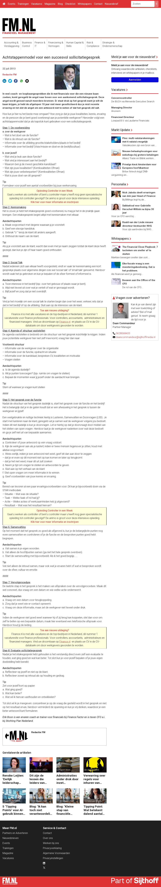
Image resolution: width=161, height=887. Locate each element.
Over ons (48, 838)
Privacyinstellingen (53, 858)
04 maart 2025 (91, 770)
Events (11, 3)
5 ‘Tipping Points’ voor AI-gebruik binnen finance (13, 810)
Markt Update (120, 130)
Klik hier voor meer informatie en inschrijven (55, 202)
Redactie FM (10, 74)
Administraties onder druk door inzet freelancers (67, 779)
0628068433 (123, 333)
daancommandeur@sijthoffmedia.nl (135, 337)
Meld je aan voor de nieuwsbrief (133, 57)
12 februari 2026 (11, 770)
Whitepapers (85, 3)
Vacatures (36, 3)
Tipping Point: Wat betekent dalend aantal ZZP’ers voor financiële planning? (93, 810)
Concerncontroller (121, 98)
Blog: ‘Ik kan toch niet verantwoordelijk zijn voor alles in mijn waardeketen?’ (41, 810)
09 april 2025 (63, 770)
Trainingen (23, 3)
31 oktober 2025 (38, 770)
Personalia (118, 184)
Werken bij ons (51, 843)
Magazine (49, 3)
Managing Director (121, 107)
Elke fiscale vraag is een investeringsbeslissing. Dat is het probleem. (138, 267)
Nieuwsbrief (111, 3)
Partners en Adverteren (15, 833)
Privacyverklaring (52, 848)
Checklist (70, 3)
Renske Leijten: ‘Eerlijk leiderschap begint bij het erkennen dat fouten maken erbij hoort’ (13, 779)
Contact (98, 3)
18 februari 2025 (11, 801)
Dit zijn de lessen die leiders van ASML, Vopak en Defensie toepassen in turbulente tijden (41, 779)
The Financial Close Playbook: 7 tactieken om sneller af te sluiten (140, 250)
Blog (60, 3)
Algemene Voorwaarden (56, 853)
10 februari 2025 (92, 801)
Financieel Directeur (122, 117)
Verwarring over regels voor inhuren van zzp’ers (94, 779)
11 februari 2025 (65, 801)
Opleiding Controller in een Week (55, 190)
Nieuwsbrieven (11, 838)
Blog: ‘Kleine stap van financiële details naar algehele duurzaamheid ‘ (67, 810)
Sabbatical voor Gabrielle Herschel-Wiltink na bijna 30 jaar (138, 209)
